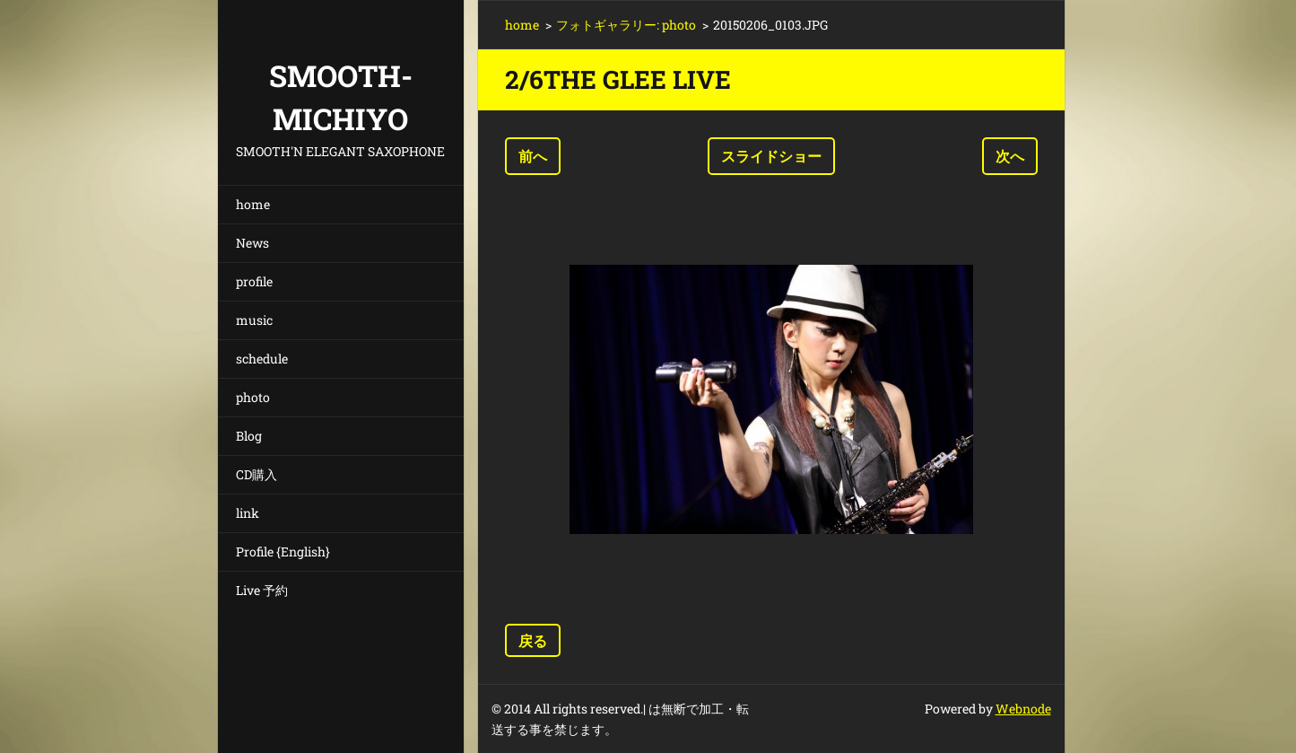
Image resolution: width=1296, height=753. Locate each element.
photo (253, 397)
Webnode (1023, 708)
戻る (532, 640)
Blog (249, 435)
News (252, 242)
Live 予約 (262, 590)
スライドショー (771, 155)
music (254, 319)
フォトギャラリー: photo (626, 24)
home (253, 204)
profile (254, 281)
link (247, 512)
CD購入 (256, 474)
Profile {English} (283, 551)
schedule (262, 358)
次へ (1010, 155)
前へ (532, 155)
